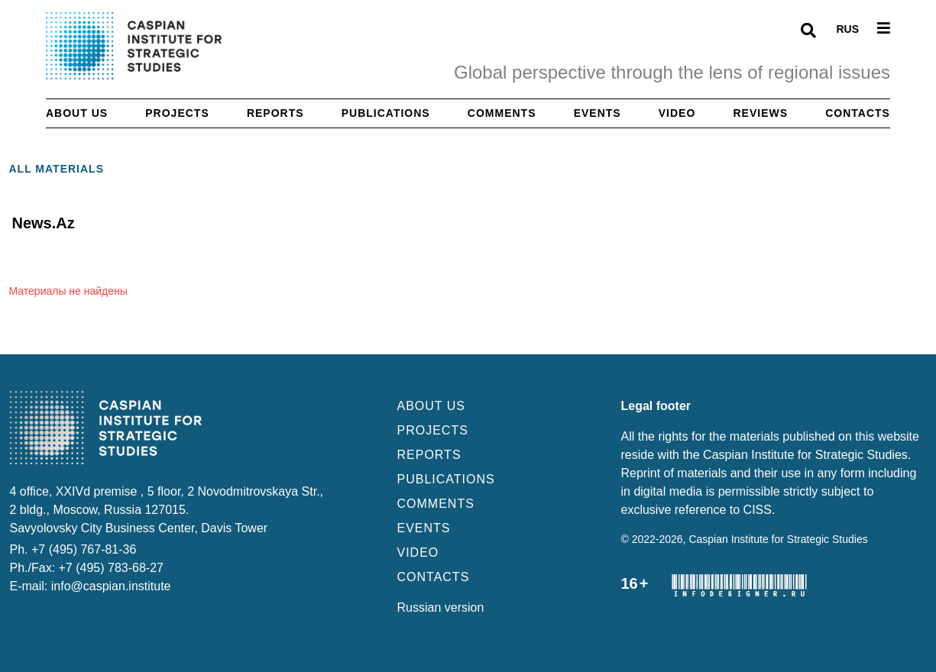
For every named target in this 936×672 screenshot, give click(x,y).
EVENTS (424, 528)
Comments (502, 113)
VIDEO (418, 552)
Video (677, 113)
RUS (847, 29)
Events (597, 113)
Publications (386, 113)
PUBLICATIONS (446, 479)
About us (77, 113)
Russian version (440, 607)
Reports (275, 113)
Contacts (857, 113)
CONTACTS (433, 576)
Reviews (761, 113)
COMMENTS (435, 503)
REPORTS (429, 454)
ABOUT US (431, 405)
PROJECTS (432, 430)
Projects (177, 113)
